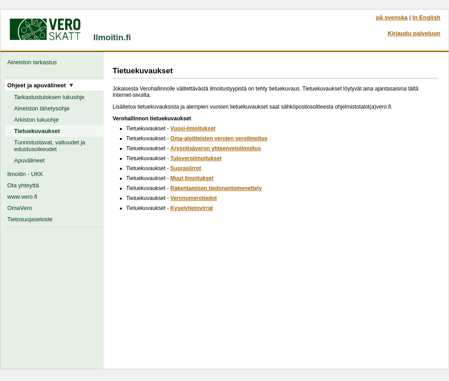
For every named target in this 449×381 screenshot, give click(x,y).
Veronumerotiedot (193, 198)
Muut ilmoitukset (191, 178)
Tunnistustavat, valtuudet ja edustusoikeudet (49, 145)
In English (426, 17)
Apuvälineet (29, 160)
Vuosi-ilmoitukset (192, 128)
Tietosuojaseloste (30, 219)
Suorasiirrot (185, 168)
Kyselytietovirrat (191, 208)
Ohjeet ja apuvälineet (40, 85)
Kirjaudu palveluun (413, 33)
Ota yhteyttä (23, 185)
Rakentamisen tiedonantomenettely (216, 188)
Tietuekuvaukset (37, 131)
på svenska (392, 17)
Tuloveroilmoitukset (195, 158)
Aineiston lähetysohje (41, 108)
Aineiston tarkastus (33, 62)
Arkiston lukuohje (36, 119)
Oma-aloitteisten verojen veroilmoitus (218, 138)
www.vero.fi (22, 196)
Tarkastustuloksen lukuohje (49, 97)
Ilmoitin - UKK (25, 174)
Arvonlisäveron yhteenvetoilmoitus (215, 148)
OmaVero (19, 208)
